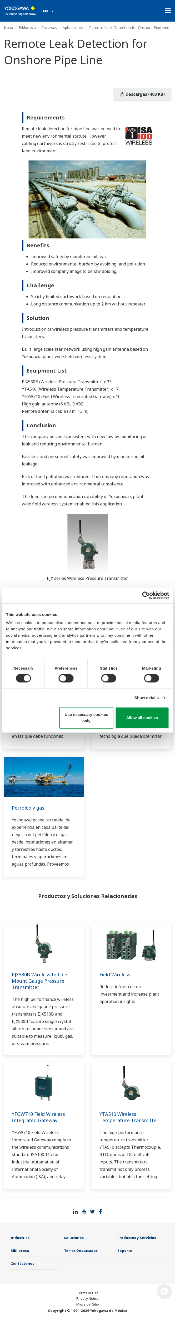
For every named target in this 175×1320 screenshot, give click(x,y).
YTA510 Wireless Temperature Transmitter (128, 1117)
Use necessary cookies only (86, 717)
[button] (164, 1291)
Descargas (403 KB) (142, 94)
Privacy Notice (87, 1298)
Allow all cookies (142, 717)
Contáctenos (22, 1263)
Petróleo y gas (28, 808)
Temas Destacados (81, 1250)
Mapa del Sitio (87, 1304)
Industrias (20, 1237)
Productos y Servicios (136, 1237)
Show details (146, 697)
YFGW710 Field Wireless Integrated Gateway (38, 1117)
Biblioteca (27, 27)
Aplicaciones (73, 27)
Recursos (49, 27)
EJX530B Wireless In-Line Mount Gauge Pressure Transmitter (39, 980)
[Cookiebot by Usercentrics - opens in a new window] (146, 595)
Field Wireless (114, 974)
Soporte (124, 1250)
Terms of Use (87, 1293)
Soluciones (74, 1237)
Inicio (8, 27)
